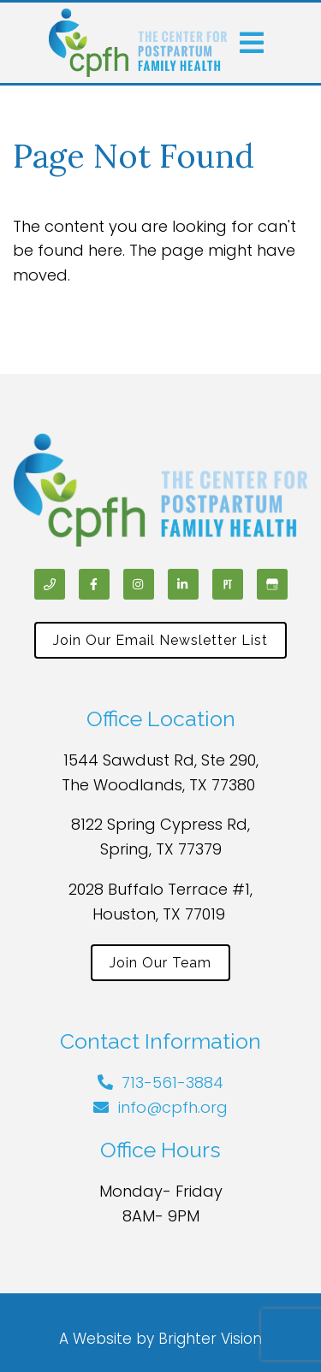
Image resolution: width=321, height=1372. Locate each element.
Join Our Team (160, 963)
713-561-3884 (172, 1082)
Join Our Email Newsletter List (160, 640)
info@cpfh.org (173, 1107)
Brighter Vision (210, 1338)
